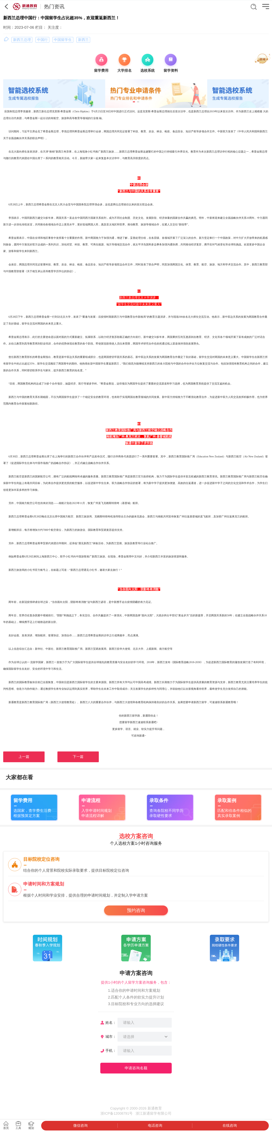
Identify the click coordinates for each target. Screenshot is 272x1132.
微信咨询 (80, 1125)
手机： (110, 1051)
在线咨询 (230, 1125)
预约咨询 (136, 910)
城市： (110, 1037)
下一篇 (78, 757)
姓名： (110, 1023)
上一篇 (24, 757)
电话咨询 (155, 1125)
